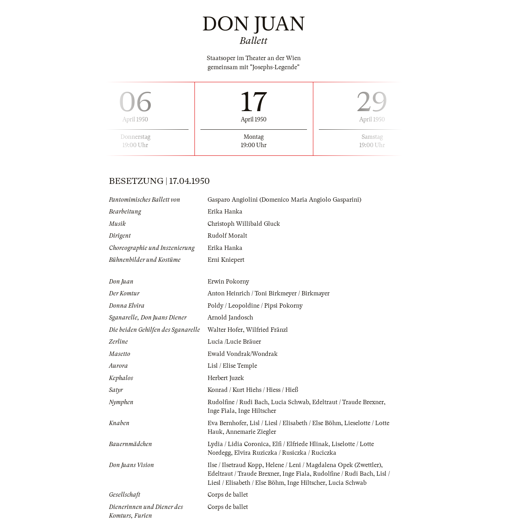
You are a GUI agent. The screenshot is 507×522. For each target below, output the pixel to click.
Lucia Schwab (290, 402)
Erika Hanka (225, 211)
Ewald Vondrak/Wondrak (243, 353)
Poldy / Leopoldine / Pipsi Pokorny (255, 305)
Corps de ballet (228, 494)
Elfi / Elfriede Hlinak (300, 444)
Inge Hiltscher (257, 410)
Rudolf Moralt (227, 235)
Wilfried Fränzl (267, 329)
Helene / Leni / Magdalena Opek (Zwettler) (323, 465)
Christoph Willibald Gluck (244, 223)
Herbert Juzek (226, 378)
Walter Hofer (225, 329)
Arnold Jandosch (230, 317)
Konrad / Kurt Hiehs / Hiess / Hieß (253, 389)
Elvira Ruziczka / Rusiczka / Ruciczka (285, 452)
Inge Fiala (221, 410)
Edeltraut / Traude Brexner (348, 402)
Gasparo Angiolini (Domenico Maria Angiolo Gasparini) (284, 199)
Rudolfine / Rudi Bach (238, 402)
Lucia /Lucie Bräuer (234, 341)
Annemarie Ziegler (251, 431)
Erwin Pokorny (228, 281)
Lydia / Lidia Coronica (238, 444)
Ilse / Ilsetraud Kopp (235, 465)
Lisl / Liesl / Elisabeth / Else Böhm (295, 423)
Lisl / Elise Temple (232, 365)
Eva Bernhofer (227, 423)
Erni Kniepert (226, 259)
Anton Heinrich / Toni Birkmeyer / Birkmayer (269, 293)
